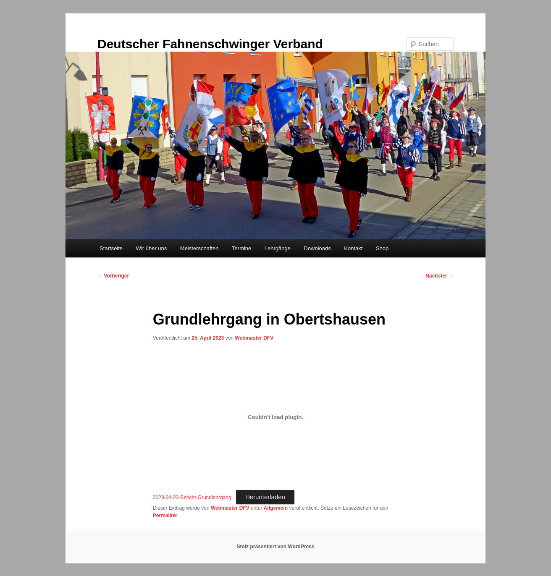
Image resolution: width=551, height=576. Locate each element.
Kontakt (353, 248)
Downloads (317, 248)
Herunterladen (265, 496)
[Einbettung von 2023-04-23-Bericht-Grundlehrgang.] (275, 417)
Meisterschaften (199, 248)
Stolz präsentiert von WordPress (275, 547)
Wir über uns (151, 248)
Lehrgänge (278, 248)
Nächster (439, 276)
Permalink (165, 515)
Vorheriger (113, 276)
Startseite (111, 248)
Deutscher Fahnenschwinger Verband (210, 44)
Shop (382, 248)
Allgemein (276, 508)
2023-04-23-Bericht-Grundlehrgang (192, 497)
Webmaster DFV (254, 338)
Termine (241, 248)
